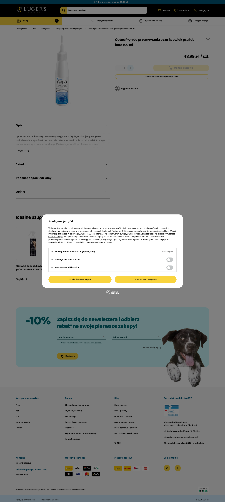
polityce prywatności (79, 234)
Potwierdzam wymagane (79, 279)
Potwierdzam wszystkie (146, 279)
